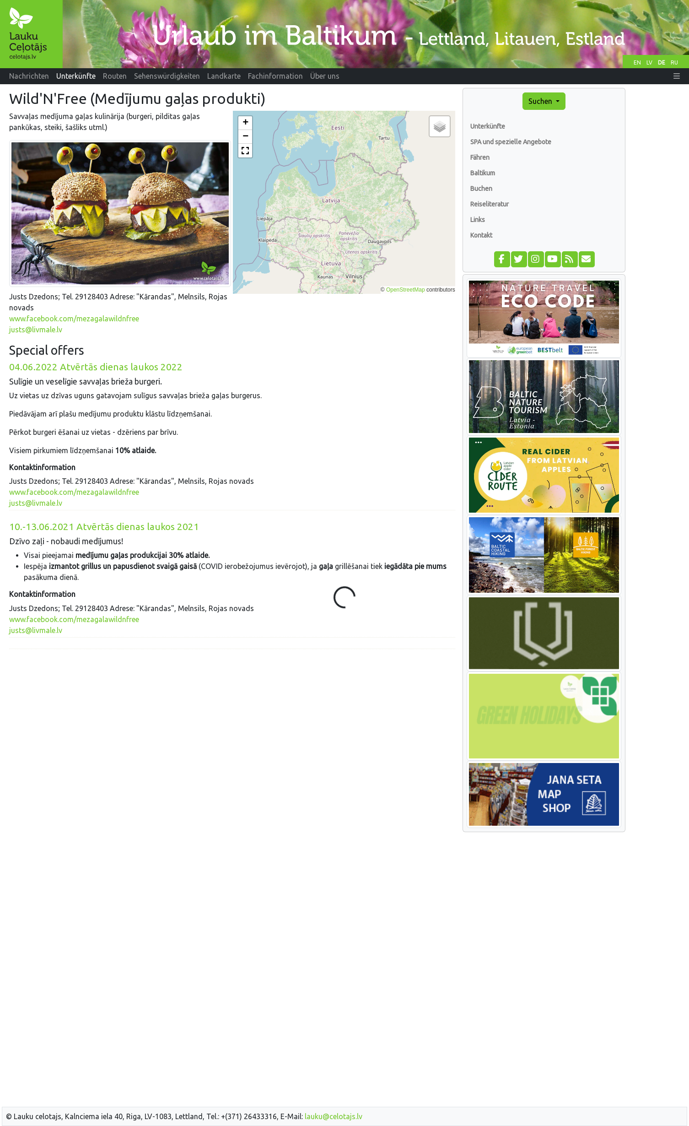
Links (477, 219)
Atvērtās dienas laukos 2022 (96, 367)
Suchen (541, 101)
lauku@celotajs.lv (333, 1116)
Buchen (481, 188)
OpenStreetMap (405, 290)
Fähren (480, 157)
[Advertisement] (232, 720)
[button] (677, 75)
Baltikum (482, 173)
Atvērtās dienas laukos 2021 (104, 526)
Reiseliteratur (489, 204)
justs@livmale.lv (35, 329)
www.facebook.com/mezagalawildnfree (74, 318)
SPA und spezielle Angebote (510, 142)
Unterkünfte (487, 126)
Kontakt (481, 235)
